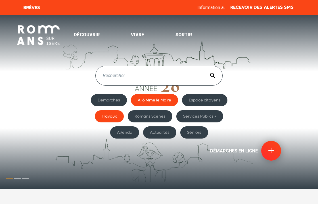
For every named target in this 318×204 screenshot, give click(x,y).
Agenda (124, 132)
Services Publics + (199, 116)
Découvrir (87, 34)
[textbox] (159, 76)
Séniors (194, 132)
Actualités (160, 132)
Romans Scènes (150, 116)
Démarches (109, 100)
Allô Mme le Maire (154, 100)
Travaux (109, 116)
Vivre (137, 34)
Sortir (183, 34)
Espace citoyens (205, 100)
